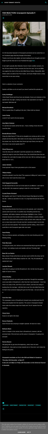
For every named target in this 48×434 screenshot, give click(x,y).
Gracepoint (31, 405)
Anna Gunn (5, 405)
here (33, 60)
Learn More (21, 432)
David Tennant (14, 405)
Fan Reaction (22, 405)
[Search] (46, 2)
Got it (29, 432)
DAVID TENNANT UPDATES (12, 2)
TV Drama (38, 405)
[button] (3, 18)
